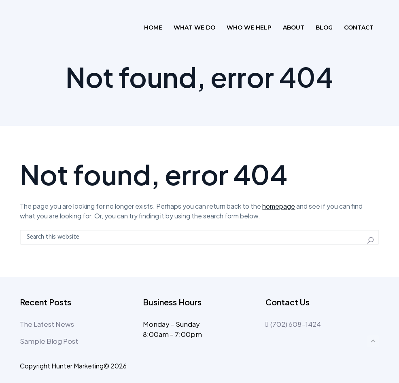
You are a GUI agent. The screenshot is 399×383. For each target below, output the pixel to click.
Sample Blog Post (49, 340)
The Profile (55, 27)
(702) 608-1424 (293, 324)
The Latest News (47, 324)
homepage (278, 206)
